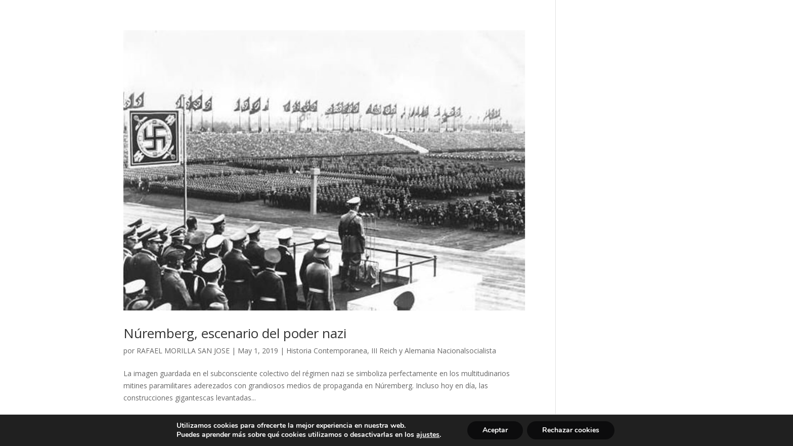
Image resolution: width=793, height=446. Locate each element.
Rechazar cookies (570, 430)
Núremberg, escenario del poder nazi (234, 333)
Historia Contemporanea (326, 350)
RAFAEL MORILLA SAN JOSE (183, 350)
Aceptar (495, 430)
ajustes (427, 434)
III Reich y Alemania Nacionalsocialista (433, 350)
